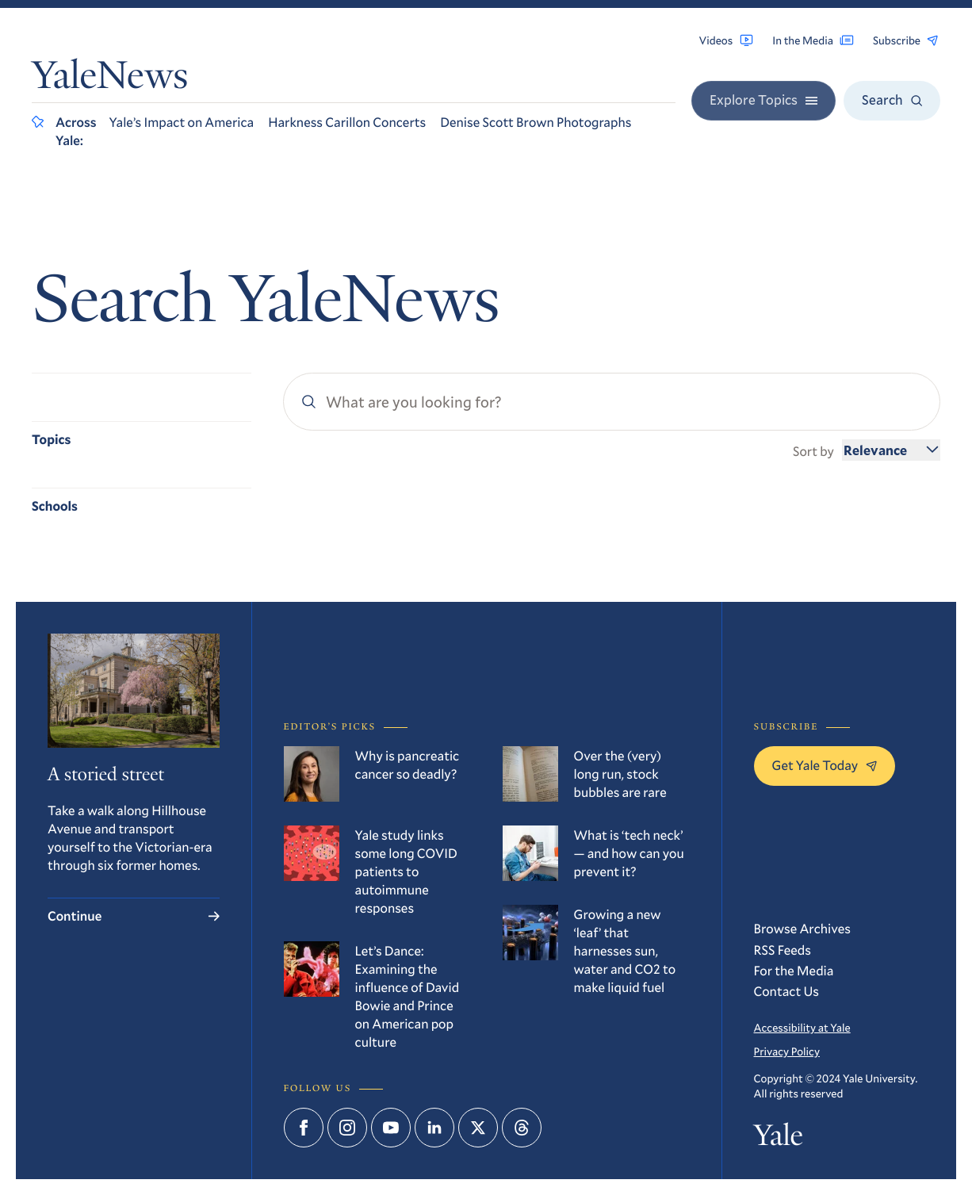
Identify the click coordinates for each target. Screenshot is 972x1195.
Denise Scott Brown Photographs (535, 122)
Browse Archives (802, 928)
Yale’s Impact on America (181, 122)
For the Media (794, 970)
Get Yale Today (825, 765)
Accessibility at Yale (802, 1027)
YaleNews (110, 80)
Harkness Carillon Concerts (347, 122)
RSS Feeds (782, 949)
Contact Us (787, 991)
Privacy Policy (787, 1051)
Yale (778, 1138)
